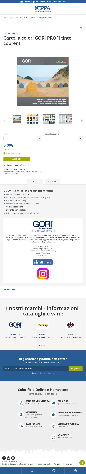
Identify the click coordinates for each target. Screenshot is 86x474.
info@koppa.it (16, 173)
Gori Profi (15, 334)
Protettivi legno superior (43, 231)
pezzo (6, 134)
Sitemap (13, 464)
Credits (4, 464)
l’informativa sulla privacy (47, 373)
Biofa (70, 334)
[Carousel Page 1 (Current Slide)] (39, 345)
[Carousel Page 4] (46, 345)
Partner (57, 464)
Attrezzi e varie (15, 18)
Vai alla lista (9, 289)
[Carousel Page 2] (41, 345)
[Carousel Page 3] (44, 345)
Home (5, 18)
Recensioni (52, 182)
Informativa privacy (26, 464)
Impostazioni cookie (43, 464)
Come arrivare (67, 464)
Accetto (44, 373)
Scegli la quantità (52, 134)
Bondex (43, 334)
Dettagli (35, 182)
